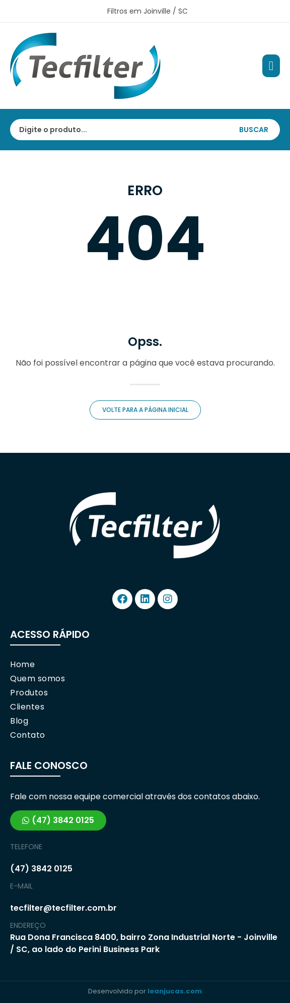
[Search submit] (258, 129)
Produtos (29, 693)
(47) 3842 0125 (41, 868)
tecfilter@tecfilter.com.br (63, 908)
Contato (27, 735)
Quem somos (37, 679)
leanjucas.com (175, 991)
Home (22, 665)
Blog (19, 721)
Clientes (27, 707)
